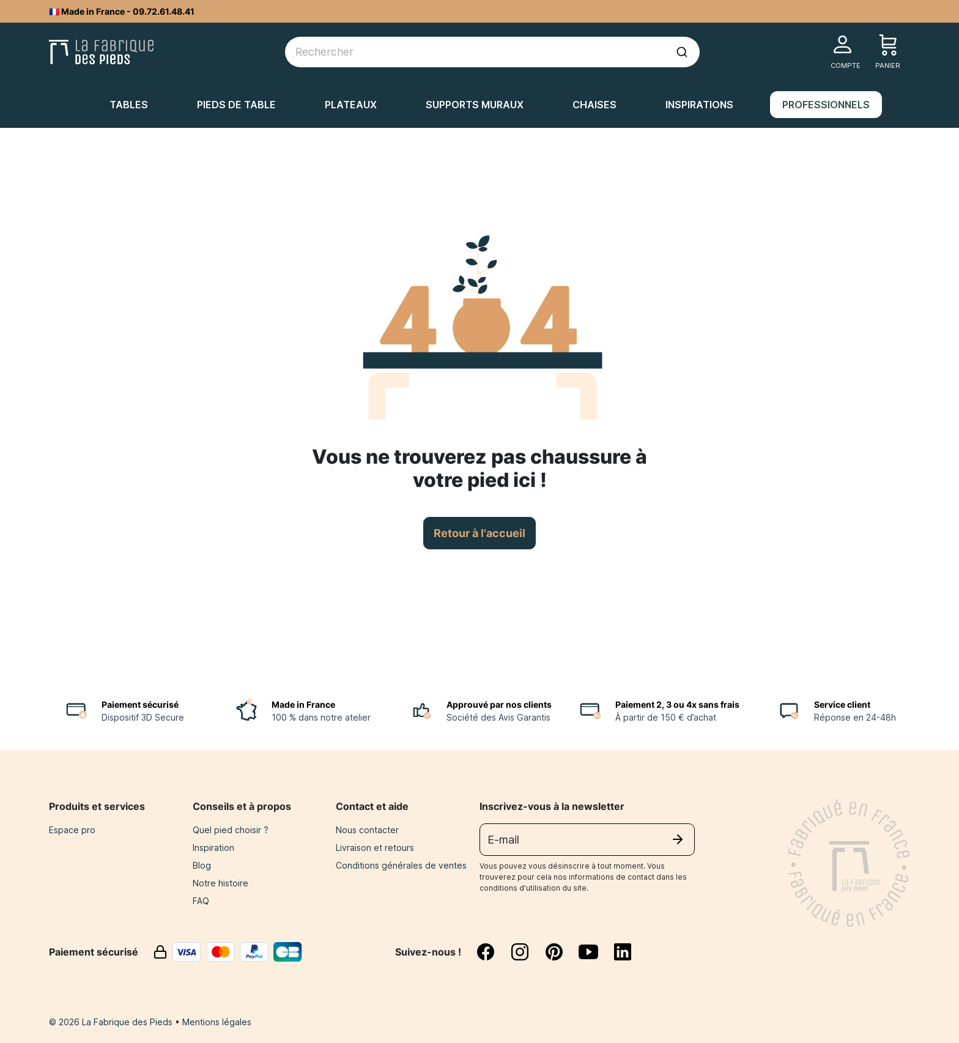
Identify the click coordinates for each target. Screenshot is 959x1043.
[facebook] (493, 952)
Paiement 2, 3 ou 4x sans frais (677, 704)
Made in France (303, 704)
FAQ (201, 901)
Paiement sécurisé (140, 704)
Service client (842, 704)
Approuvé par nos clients (499, 704)
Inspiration (213, 847)
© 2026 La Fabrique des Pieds (112, 1022)
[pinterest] (561, 952)
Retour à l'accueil (479, 533)
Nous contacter (367, 830)
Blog (202, 865)
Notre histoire (220, 883)
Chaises (594, 104)
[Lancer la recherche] (682, 52)
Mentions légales (216, 1022)
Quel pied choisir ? (230, 830)
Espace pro (72, 830)
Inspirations (699, 104)
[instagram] (527, 952)
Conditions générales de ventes (401, 865)
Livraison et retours (375, 847)
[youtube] (596, 952)
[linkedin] (622, 952)
